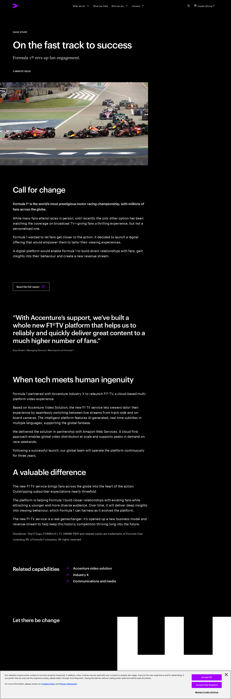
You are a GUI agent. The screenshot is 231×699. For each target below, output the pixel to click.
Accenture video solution (92, 568)
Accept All (207, 677)
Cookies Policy (48, 684)
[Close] (226, 674)
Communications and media (94, 581)
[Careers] (138, 5)
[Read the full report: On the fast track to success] (31, 286)
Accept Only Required (206, 685)
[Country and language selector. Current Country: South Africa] (205, 6)
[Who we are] (119, 5)
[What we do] (81, 5)
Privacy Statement (68, 684)
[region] (115, 685)
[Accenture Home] (22, 5)
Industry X (81, 574)
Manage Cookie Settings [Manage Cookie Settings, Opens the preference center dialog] (206, 692)
